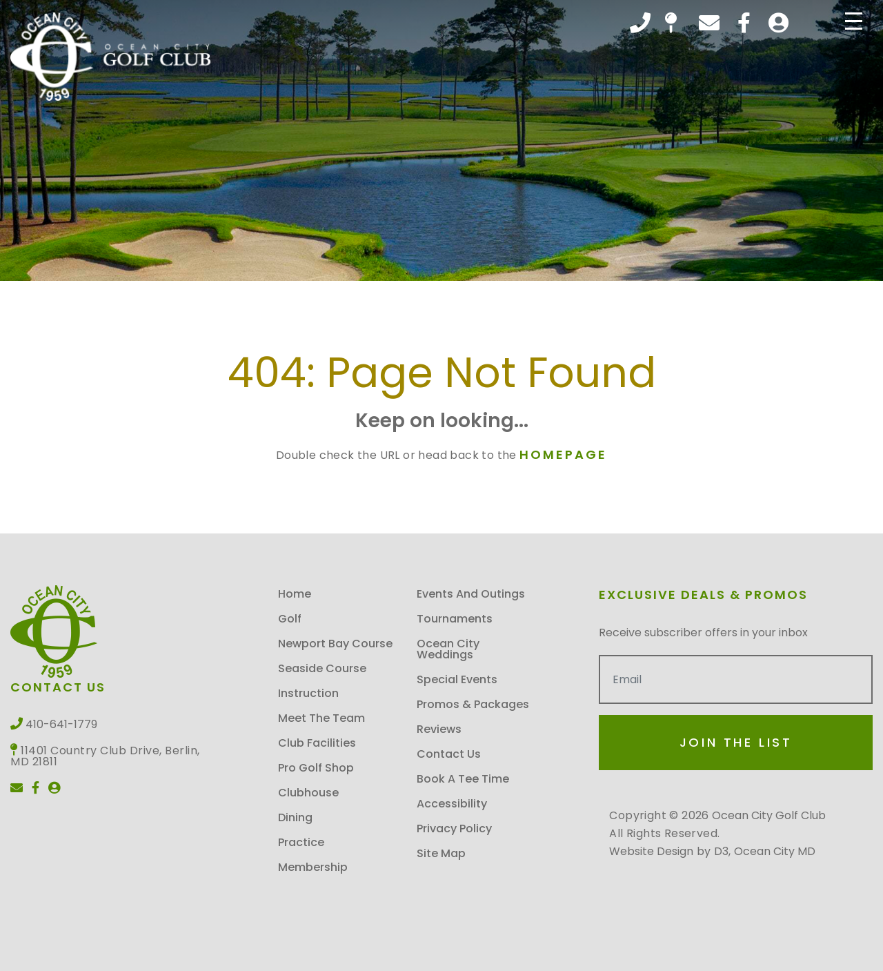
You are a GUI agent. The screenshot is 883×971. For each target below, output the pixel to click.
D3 (721, 851)
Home (294, 594)
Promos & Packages (473, 704)
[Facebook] (744, 22)
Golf (289, 619)
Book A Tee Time (463, 779)
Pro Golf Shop (316, 768)
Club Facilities (317, 743)
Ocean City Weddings (448, 649)
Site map (441, 853)
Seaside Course (322, 668)
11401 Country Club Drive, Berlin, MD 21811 (671, 22)
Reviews (439, 729)
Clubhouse (308, 793)
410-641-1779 (640, 22)
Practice (301, 842)
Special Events (457, 679)
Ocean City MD (774, 851)
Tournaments (455, 619)
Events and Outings (471, 594)
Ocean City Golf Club (769, 815)
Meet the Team (321, 718)
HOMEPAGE (563, 454)
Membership (313, 867)
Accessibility (452, 804)
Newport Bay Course (335, 643)
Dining (295, 817)
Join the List (736, 742)
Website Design (651, 851)
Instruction (308, 693)
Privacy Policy (454, 828)
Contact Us (449, 754)
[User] (778, 22)
